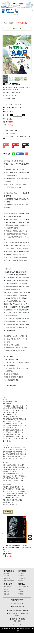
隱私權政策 (21, 580)
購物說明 (20, 589)
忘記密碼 (20, 573)
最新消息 (6, 576)
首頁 (5, 23)
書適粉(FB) (7, 578)
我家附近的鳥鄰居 (21, 23)
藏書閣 (11, 23)
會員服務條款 (22, 578)
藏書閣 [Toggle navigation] (17, 28)
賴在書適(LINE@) (9, 580)
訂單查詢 (20, 576)
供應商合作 (7, 589)
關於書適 (6, 573)
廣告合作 (6, 594)
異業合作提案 (8, 587)
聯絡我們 (20, 594)
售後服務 (20, 591)
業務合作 (6, 591)
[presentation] (2, 533)
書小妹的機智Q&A (23, 587)
